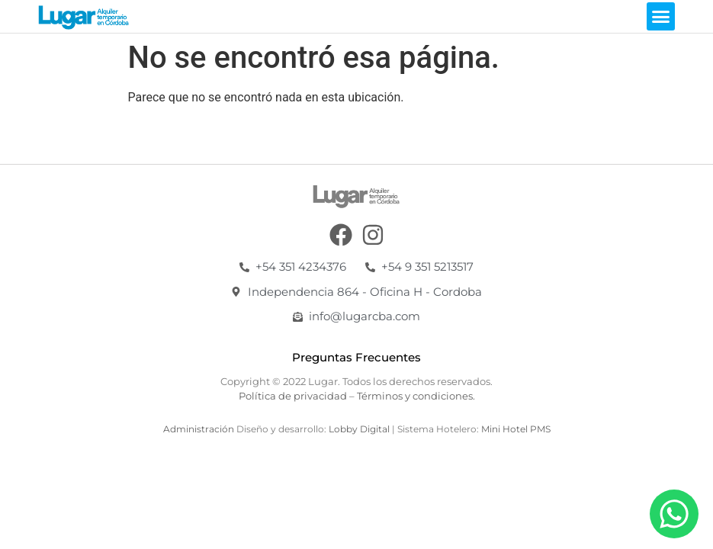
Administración (198, 429)
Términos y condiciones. (416, 396)
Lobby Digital (360, 429)
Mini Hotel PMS (516, 429)
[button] (661, 16)
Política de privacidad (293, 396)
